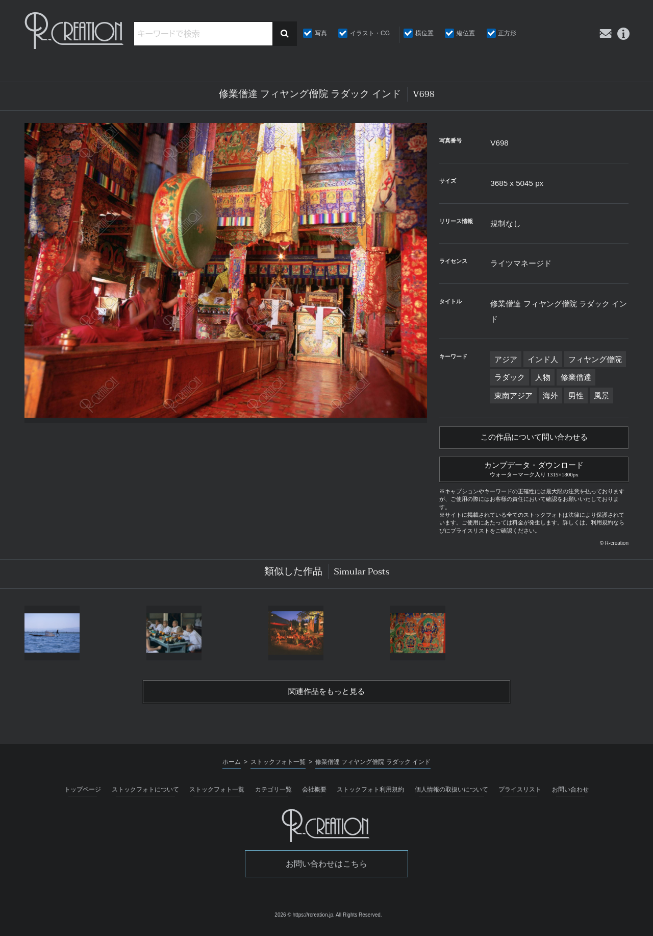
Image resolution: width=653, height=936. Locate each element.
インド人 (543, 359)
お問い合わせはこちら (326, 867)
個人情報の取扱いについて (451, 793)
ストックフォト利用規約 (370, 793)
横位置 (424, 33)
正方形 (507, 33)
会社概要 (314, 793)
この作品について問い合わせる (534, 438)
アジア (505, 359)
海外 (550, 395)
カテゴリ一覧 (273, 793)
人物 (542, 377)
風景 (601, 395)
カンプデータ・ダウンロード (534, 470)
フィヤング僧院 (595, 359)
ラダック (509, 377)
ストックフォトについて (145, 793)
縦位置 (466, 33)
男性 (576, 395)
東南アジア (513, 395)
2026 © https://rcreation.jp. (304, 918)
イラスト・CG (370, 33)
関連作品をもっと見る (326, 695)
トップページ (82, 793)
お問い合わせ (570, 793)
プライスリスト (519, 793)
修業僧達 (576, 377)
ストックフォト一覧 (216, 793)
